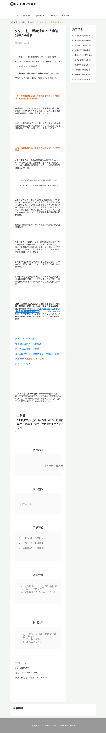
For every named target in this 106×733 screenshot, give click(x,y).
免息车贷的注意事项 (82, 79)
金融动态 (53, 15)
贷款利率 (40, 15)
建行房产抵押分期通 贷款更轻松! (87, 36)
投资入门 (27, 15)
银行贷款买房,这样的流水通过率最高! (89, 40)
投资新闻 (65, 15)
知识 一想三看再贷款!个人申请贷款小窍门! (47, 22)
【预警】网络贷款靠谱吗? (84, 70)
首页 (16, 15)
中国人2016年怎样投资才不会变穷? (88, 55)
